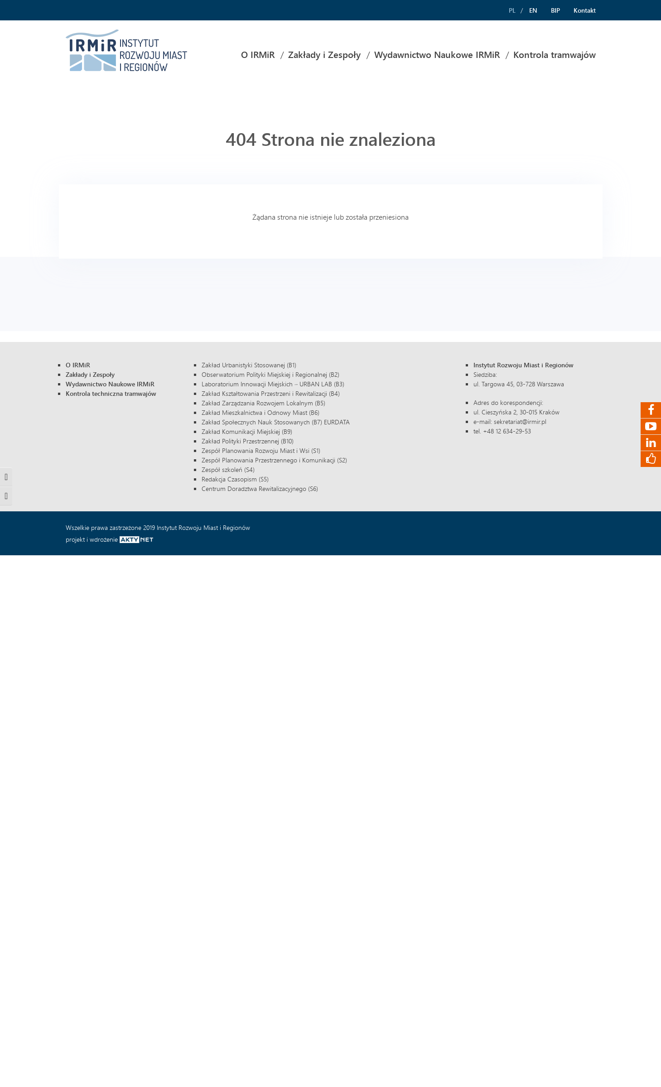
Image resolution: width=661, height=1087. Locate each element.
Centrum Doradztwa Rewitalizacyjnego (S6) (260, 488)
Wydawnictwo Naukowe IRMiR (437, 54)
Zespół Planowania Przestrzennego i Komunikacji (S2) (274, 460)
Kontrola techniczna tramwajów (111, 393)
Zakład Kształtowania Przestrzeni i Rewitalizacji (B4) (271, 393)
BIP (555, 10)
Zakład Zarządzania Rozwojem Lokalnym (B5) (263, 403)
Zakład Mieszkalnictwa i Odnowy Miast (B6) (260, 412)
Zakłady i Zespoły (324, 54)
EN (533, 10)
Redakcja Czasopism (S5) (235, 479)
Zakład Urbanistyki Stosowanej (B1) (249, 365)
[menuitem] (258, 55)
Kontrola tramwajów (554, 54)
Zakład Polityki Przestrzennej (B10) (248, 441)
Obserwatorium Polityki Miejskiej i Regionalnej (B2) (270, 374)
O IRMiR (258, 54)
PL (512, 10)
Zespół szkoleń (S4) (228, 469)
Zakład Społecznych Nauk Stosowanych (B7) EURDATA (276, 422)
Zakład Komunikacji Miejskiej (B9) (247, 431)
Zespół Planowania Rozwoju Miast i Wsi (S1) (261, 450)
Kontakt (585, 10)
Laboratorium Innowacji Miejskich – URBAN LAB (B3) (273, 384)
